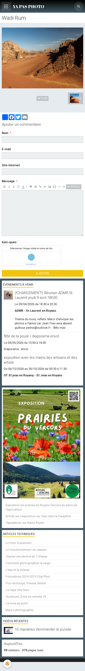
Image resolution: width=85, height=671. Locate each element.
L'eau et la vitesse (17, 570)
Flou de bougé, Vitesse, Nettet (26, 583)
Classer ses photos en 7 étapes (26, 556)
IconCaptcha (30, 264)
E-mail (6, 149)
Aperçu (73, 186)
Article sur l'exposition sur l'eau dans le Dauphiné (38, 516)
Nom (5, 133)
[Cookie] (7, 664)
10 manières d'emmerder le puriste (43, 629)
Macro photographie (19, 610)
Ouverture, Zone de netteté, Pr (26, 596)
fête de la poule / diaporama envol (31, 336)
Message (8, 181)
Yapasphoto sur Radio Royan (25, 522)
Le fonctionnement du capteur (26, 549)
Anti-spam (9, 242)
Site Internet (11, 165)
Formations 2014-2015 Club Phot (28, 576)
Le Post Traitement (18, 543)
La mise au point (17, 603)
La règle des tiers (17, 590)
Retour (42, 98)
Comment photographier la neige (28, 563)
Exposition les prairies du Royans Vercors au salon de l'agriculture (41, 507)
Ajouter (42, 273)
